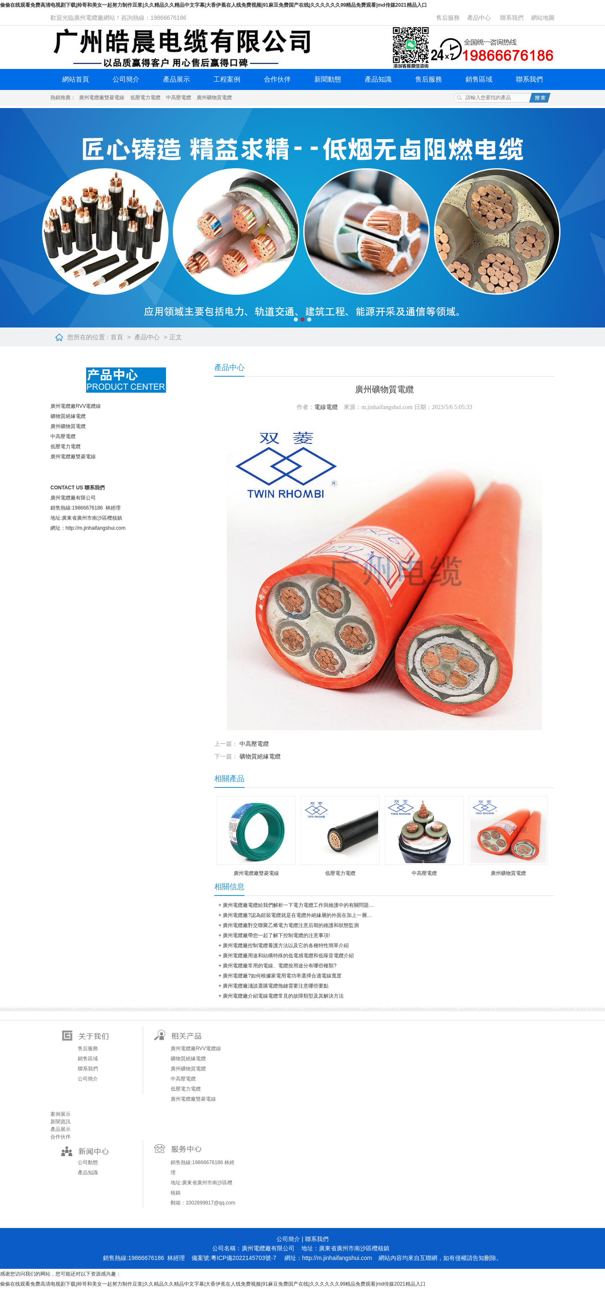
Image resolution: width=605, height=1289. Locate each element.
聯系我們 (511, 17)
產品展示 (176, 79)
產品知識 (378, 79)
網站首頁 (75, 79)
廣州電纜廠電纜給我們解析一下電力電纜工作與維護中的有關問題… (298, 905)
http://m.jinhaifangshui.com (337, 1258)
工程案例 (226, 79)
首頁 (116, 337)
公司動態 (88, 1162)
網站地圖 (543, 17)
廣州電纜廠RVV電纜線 (75, 406)
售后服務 (448, 17)
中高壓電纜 (178, 97)
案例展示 (60, 1114)
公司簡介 (126, 79)
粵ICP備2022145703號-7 (243, 1258)
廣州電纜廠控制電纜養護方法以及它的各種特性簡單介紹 (286, 945)
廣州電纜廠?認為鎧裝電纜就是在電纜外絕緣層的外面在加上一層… (297, 915)
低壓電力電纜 (145, 97)
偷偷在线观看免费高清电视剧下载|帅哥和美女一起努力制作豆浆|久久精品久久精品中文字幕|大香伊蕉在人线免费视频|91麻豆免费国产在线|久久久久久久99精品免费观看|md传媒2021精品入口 (213, 5)
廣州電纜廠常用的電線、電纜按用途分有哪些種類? (280, 966)
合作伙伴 (277, 79)
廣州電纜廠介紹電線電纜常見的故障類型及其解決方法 (283, 996)
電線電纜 (326, 407)
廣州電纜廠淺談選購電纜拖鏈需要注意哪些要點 (276, 986)
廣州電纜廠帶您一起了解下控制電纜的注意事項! (276, 935)
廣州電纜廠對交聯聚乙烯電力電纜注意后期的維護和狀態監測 (291, 925)
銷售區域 (479, 79)
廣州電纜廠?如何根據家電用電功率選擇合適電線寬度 (282, 976)
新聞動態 (327, 79)
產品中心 (479, 17)
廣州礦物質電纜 (214, 97)
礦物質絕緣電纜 (68, 416)
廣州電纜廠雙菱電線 (101, 97)
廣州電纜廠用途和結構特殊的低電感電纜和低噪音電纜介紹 (288, 956)
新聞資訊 (60, 1122)
